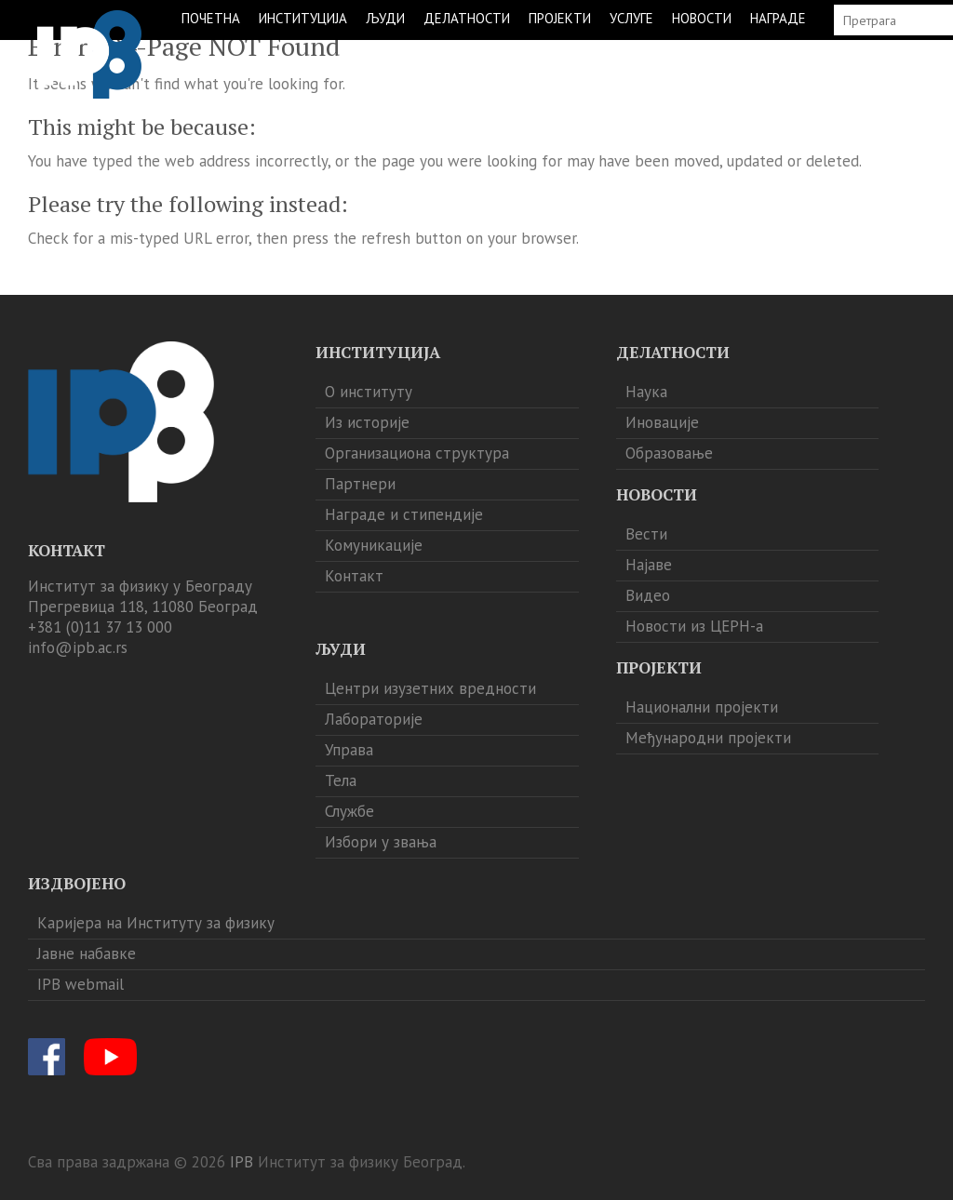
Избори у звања (380, 842)
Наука (646, 391)
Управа (349, 750)
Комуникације (374, 545)
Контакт (354, 576)
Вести (646, 534)
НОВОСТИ (702, 18)
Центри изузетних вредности (430, 688)
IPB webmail (80, 984)
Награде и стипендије (404, 514)
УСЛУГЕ (631, 18)
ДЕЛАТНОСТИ (466, 18)
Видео (647, 595)
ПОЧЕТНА (210, 18)
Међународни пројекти (708, 737)
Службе (349, 811)
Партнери (360, 483)
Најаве (648, 564)
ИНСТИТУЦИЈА (303, 18)
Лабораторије (374, 719)
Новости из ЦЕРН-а (694, 626)
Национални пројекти (701, 707)
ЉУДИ (385, 18)
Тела (340, 780)
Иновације (662, 422)
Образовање (669, 453)
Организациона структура (417, 453)
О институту (368, 391)
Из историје (367, 422)
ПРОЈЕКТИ (560, 18)
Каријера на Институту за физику (156, 923)
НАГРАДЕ (778, 18)
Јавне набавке (86, 953)
